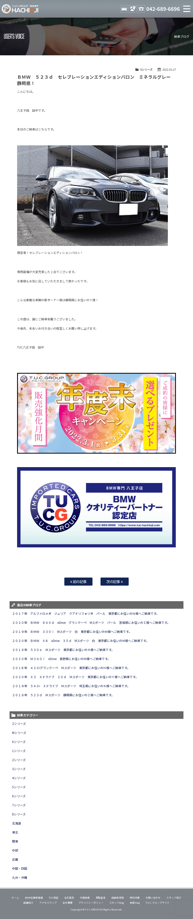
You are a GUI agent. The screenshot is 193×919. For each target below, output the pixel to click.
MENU (186, 9)
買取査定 (101, 897)
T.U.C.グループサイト (158, 902)
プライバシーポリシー (91, 902)
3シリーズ (19, 769)
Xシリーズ (19, 741)
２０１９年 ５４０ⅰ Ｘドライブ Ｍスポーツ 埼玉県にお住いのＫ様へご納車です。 (71, 686)
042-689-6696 (163, 8)
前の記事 (78, 581)
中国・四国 (19, 868)
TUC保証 (53, 897)
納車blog (135, 902)
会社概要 (68, 902)
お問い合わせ (153, 897)
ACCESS (132, 9)
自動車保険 (117, 897)
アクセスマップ (48, 902)
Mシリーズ (19, 732)
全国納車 (85, 897)
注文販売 (69, 897)
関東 (15, 841)
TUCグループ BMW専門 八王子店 (20, 9)
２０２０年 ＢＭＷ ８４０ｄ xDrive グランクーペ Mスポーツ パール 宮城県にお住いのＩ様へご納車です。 (91, 622)
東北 (15, 832)
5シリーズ (146, 69)
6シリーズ (19, 796)
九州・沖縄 (19, 877)
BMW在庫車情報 (34, 897)
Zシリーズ (19, 723)
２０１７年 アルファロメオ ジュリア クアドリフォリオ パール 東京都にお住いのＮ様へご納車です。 (85, 613)
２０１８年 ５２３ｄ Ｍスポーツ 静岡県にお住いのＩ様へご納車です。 (63, 695)
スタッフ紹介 (173, 897)
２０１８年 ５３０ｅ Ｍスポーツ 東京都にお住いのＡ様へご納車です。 (63, 649)
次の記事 (114, 581)
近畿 (15, 859)
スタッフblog (116, 902)
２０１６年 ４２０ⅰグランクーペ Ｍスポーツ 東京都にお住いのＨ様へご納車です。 (71, 668)
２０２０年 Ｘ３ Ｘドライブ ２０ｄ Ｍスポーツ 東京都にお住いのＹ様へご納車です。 (75, 677)
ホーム (15, 897)
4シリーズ (19, 778)
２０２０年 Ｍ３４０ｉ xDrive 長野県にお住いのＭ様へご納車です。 (61, 659)
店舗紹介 (28, 902)
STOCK (124, 9)
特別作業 (135, 897)
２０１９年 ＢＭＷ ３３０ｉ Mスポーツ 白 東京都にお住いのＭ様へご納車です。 (72, 631)
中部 (15, 850)
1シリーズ (19, 751)
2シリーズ (19, 760)
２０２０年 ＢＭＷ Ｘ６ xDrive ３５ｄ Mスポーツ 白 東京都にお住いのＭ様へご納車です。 (80, 640)
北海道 (16, 823)
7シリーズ (19, 805)
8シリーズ (19, 814)
